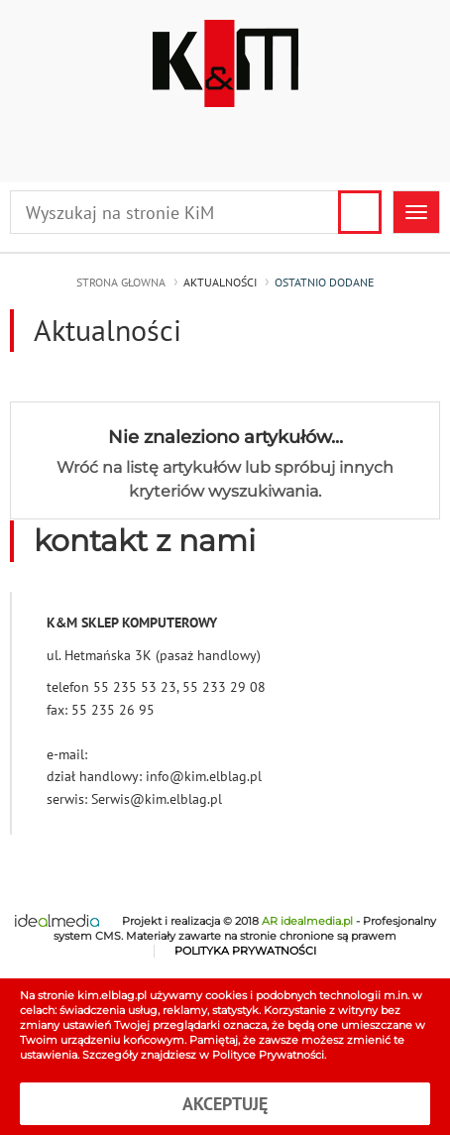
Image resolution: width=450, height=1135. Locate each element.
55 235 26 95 (113, 710)
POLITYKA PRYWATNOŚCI (245, 951)
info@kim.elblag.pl (204, 776)
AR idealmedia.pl (307, 921)
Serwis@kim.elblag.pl (156, 799)
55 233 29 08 (224, 687)
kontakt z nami (145, 540)
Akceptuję (225, 1103)
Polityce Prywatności (268, 1055)
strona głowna (121, 282)
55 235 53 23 (134, 687)
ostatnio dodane (324, 282)
